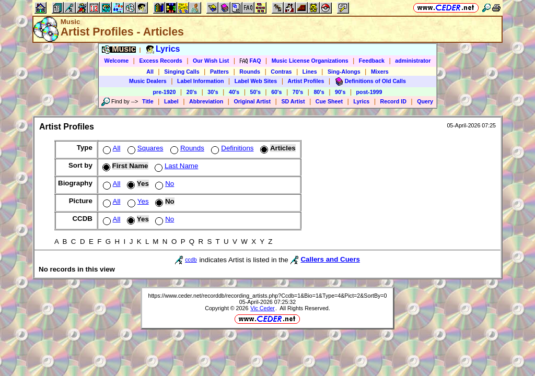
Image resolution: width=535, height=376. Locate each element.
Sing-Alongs (344, 71)
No (163, 183)
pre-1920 (164, 92)
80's (318, 92)
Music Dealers (148, 81)
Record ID (393, 101)
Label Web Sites (256, 81)
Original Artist (252, 101)
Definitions (231, 148)
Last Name (175, 166)
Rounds (249, 71)
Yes (137, 201)
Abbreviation (206, 101)
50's (255, 92)
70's (298, 92)
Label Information (200, 81)
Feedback (372, 60)
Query (425, 101)
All (150, 71)
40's (234, 92)
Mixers (380, 71)
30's (212, 92)
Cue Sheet (329, 101)
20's (192, 92)
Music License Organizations (310, 60)
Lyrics (361, 101)
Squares (144, 148)
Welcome (116, 60)
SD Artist (293, 101)
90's (340, 92)
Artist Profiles (306, 81)
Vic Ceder (262, 308)
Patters (219, 71)
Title (148, 101)
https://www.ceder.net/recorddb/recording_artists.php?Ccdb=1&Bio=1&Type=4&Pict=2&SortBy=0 (267, 295)
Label (171, 101)
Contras (281, 71)
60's (276, 92)
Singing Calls (182, 71)
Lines (310, 71)
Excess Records (160, 60)
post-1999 (369, 92)
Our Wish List (211, 60)
